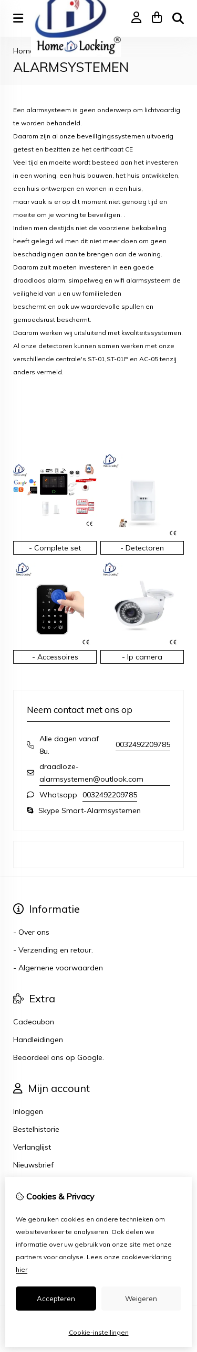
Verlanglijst (32, 1147)
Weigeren (141, 1298)
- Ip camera (142, 657)
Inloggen (28, 1111)
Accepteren (56, 1298)
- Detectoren (142, 548)
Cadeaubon (33, 1021)
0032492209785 (143, 744)
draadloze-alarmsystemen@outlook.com (91, 773)
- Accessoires (55, 657)
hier (21, 1269)
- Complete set (55, 548)
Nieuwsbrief (33, 1165)
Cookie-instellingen (99, 1332)
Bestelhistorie (36, 1129)
